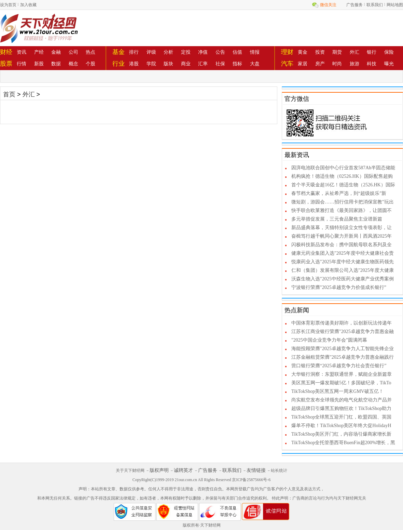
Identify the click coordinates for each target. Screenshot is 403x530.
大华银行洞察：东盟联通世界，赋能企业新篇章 (341, 374)
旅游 (354, 63)
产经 (39, 52)
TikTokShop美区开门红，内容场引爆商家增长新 (341, 434)
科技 (371, 63)
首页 (9, 94)
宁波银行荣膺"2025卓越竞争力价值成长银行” (338, 287)
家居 (302, 63)
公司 (73, 52)
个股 (90, 63)
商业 (186, 63)
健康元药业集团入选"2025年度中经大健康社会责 (342, 253)
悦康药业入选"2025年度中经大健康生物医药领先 (342, 261)
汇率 (203, 63)
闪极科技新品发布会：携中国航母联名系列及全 (341, 244)
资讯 (21, 52)
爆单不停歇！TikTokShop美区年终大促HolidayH (341, 425)
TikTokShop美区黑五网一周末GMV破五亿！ (337, 391)
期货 (337, 52)
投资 (320, 52)
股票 (6, 63)
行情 (21, 63)
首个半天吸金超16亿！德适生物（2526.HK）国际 (343, 184)
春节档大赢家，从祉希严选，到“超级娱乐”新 (338, 193)
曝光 (389, 63)
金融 (56, 52)
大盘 (255, 63)
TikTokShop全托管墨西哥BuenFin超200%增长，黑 (343, 442)
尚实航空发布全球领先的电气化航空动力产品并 (341, 399)
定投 (186, 52)
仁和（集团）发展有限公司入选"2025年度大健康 (342, 270)
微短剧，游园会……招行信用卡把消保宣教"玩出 (342, 201)
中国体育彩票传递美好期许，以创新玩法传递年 (341, 323)
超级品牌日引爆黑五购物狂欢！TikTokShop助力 (341, 408)
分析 (168, 52)
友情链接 (256, 470)
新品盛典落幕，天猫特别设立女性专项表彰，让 (341, 227)
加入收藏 (28, 4)
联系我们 (374, 4)
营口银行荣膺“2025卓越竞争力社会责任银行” (338, 365)
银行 (371, 52)
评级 (151, 52)
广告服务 (354, 4)
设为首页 (8, 4)
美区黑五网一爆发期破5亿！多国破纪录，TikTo (341, 382)
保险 (389, 52)
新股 (39, 63)
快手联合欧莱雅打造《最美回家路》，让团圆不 (341, 210)
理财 (287, 52)
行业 (118, 63)
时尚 (337, 63)
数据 (56, 63)
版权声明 (159, 470)
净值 (203, 52)
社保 (220, 63)
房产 (320, 63)
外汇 (354, 52)
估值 (237, 52)
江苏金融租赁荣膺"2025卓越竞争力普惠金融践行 (342, 357)
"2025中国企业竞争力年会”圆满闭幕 (329, 340)
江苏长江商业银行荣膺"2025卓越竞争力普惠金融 (342, 331)
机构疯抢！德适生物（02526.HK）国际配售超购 (342, 176)
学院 (151, 63)
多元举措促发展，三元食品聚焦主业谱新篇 (336, 219)
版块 (168, 63)
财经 (6, 52)
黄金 (302, 52)
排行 (134, 52)
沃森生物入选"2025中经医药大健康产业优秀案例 (342, 278)
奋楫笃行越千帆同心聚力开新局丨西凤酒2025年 (341, 236)
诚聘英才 (183, 470)
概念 (73, 63)
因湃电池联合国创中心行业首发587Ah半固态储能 (343, 167)
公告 (220, 52)
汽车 (287, 63)
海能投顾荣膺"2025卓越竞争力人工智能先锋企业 (342, 348)
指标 (237, 63)
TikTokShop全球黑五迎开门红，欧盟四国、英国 (341, 417)
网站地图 (395, 4)
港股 (134, 63)
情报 (255, 52)
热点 (90, 52)
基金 (118, 52)
